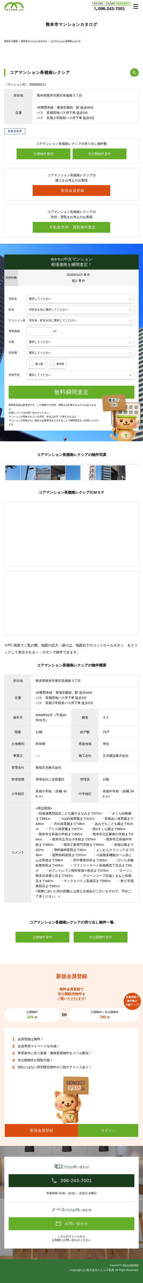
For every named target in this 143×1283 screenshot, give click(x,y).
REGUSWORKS (131, 1265)
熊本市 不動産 (11, 41)
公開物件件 (43, 154)
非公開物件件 (99, 154)
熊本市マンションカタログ (34, 41)
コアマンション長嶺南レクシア (65, 41)
